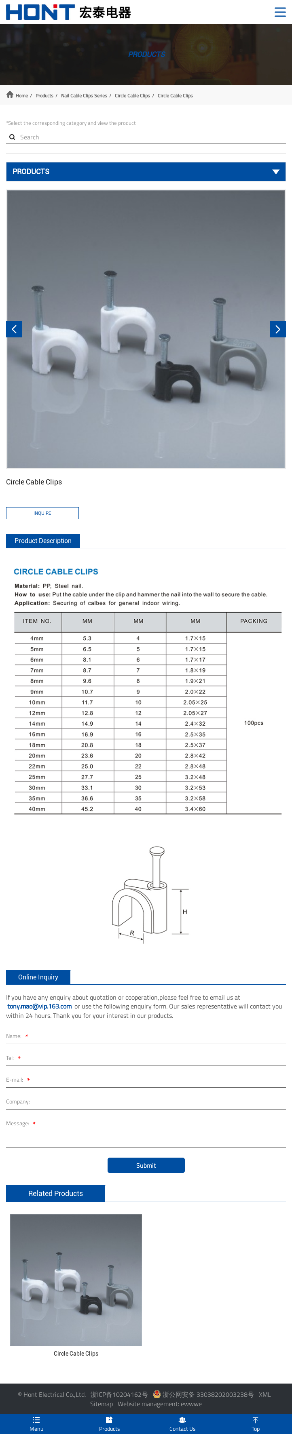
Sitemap (101, 1404)
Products (44, 95)
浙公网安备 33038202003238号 (203, 1394)
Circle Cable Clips (132, 95)
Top (255, 1423)
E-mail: (19, 1080)
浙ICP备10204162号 (119, 1394)
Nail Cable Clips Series (84, 95)
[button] (14, 329)
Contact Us (182, 1423)
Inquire (42, 513)
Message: (22, 1124)
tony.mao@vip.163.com (39, 1006)
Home (22, 95)
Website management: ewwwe (160, 1404)
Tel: (14, 1059)
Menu (36, 1423)
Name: (18, 1037)
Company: (18, 1101)
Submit (146, 1165)
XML (265, 1394)
